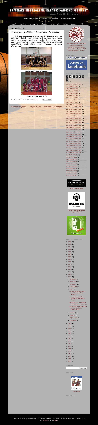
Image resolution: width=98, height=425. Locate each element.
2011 (69, 323)
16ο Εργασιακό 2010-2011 (73, 118)
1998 (69, 351)
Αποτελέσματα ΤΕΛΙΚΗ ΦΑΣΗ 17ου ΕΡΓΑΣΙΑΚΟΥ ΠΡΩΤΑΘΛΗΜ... (78, 308)
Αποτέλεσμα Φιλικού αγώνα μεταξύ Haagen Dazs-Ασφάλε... (77, 293)
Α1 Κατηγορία (33, 24)
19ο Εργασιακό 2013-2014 (73, 125)
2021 (69, 254)
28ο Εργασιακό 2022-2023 (73, 145)
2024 (69, 247)
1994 (69, 361)
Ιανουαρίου (73, 320)
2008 (69, 331)
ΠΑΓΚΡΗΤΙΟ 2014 (71, 161)
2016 (69, 267)
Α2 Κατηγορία (55, 24)
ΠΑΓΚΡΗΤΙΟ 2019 (71, 173)
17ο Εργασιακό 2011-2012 (73, 120)
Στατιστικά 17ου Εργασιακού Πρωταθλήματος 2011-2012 (78, 303)
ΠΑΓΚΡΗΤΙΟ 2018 (71, 171)
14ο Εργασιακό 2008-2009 (73, 113)
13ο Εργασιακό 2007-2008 (73, 111)
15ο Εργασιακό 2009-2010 (73, 116)
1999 (69, 348)
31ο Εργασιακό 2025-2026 (73, 152)
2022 (69, 252)
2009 (69, 328)
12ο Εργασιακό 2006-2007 (73, 109)
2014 (69, 272)
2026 (69, 241)
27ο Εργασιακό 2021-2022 (73, 143)
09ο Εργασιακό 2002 (72, 102)
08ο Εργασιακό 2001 (72, 100)
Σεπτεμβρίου (73, 286)
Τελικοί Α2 (44, 24)
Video (82, 24)
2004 (69, 336)
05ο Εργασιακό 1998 (72, 93)
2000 (69, 346)
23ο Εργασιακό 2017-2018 (73, 134)
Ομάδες (65, 24)
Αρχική (14, 24)
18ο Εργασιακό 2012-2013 (73, 123)
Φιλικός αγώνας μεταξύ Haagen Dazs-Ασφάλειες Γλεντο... (77, 298)
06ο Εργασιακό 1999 (72, 95)
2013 (69, 274)
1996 (69, 356)
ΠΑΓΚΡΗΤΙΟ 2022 (71, 175)
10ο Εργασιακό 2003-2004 (73, 104)
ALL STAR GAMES (71, 155)
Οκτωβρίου (73, 284)
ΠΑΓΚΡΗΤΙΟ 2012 (71, 157)
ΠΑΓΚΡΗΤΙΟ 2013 (71, 159)
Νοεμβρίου (73, 281)
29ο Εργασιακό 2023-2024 (73, 148)
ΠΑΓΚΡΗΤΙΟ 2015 (71, 164)
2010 (69, 326)
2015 (69, 269)
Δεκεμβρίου (73, 279)
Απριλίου (72, 313)
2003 (69, 338)
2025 (69, 244)
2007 (69, 333)
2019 (69, 259)
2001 (69, 343)
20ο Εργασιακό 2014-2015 (73, 127)
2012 (69, 277)
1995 (69, 358)
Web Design (76, 391)
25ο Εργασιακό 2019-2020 (73, 139)
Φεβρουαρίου (74, 317)
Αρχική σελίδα (35, 107)
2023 (69, 249)
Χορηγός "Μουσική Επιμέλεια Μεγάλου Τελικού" (76, 210)
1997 (69, 353)
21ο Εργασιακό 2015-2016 (73, 129)
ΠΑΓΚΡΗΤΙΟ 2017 (71, 168)
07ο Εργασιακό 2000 (72, 98)
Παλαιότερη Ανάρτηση (53, 107)
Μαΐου (72, 289)
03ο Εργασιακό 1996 (72, 88)
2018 (69, 262)
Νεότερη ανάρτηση (18, 107)
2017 (69, 264)
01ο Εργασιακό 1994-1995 (73, 84)
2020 (69, 257)
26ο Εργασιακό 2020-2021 (73, 141)
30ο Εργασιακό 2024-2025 (73, 150)
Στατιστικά (74, 24)
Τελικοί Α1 (22, 24)
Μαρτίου (72, 315)
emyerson (45, 420)
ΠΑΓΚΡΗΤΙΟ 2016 (71, 166)
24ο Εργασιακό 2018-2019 (73, 136)
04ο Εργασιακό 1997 (72, 91)
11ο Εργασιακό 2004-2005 (73, 107)
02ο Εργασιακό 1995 (72, 86)
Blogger (55, 420)
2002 (69, 341)
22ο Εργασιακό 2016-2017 (73, 132)
